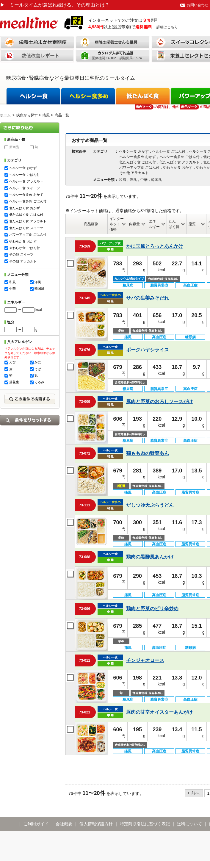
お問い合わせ (197, 5)
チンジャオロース (145, 660)
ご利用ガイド (35, 823)
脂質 (192, 224)
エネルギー (154, 224)
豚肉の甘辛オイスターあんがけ (159, 712)
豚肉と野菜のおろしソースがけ (159, 401)
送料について (189, 823)
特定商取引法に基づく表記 (145, 823)
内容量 (134, 224)
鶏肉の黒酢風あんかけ (150, 556)
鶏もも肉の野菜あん (147, 453)
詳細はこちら (167, 27)
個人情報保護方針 (96, 823)
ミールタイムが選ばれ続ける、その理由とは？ (54, 4)
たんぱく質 (174, 224)
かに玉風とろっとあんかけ (154, 246)
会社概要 (64, 823)
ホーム (5, 115)
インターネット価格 (116, 224)
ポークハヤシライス (147, 349)
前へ (195, 793)
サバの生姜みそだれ (147, 297)
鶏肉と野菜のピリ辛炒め (152, 608)
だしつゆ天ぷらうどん (150, 505)
